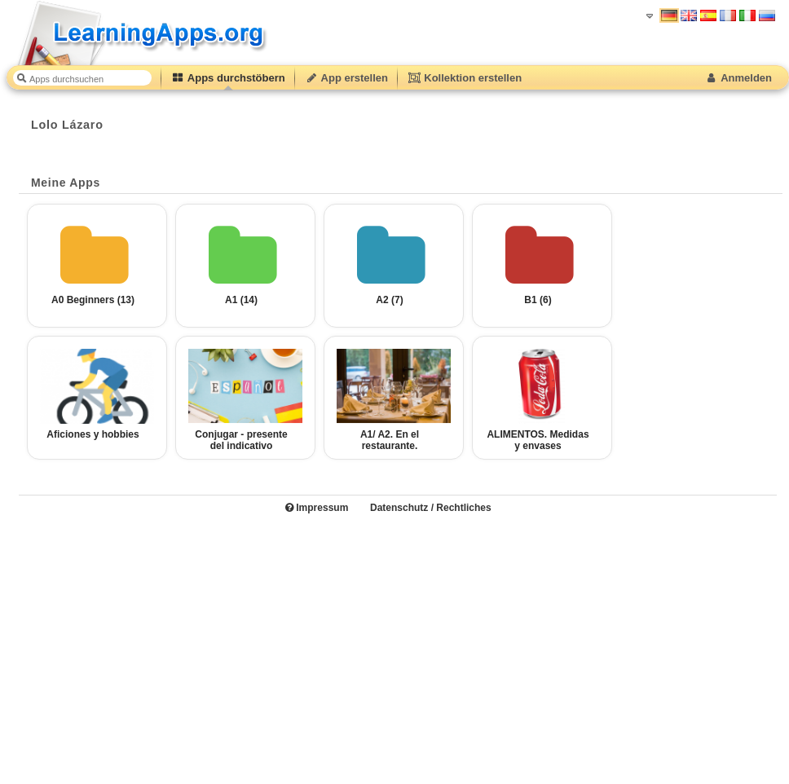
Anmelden (738, 78)
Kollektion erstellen (465, 78)
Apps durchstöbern (228, 78)
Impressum (316, 507)
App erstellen (346, 78)
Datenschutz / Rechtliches (430, 507)
